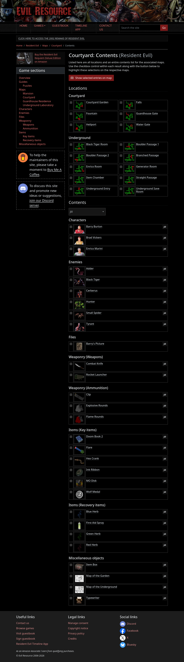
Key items (28, 136)
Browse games (25, 628)
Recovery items (32, 140)
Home (23, 25)
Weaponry (25, 120)
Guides (23, 82)
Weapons (28, 124)
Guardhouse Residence (37, 101)
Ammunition (30, 128)
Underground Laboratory (38, 105)
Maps (45, 45)
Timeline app (81, 27)
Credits (72, 638)
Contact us (105, 27)
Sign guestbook (25, 638)
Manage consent (78, 623)
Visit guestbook (25, 633)
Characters (25, 109)
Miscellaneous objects (32, 144)
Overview (24, 78)
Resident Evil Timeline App (32, 644)
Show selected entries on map (93, 78)
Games (39, 25)
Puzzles (27, 85)
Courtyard (56, 45)
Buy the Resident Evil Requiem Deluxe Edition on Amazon (48, 58)
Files (21, 117)
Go (164, 28)
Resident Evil (32, 45)
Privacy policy (76, 633)
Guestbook (60, 25)
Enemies (24, 113)
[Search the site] (139, 28)
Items (22, 132)
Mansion (28, 93)
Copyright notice (78, 628)
